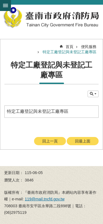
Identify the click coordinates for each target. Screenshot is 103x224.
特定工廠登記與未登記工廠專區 (69, 52)
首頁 (69, 46)
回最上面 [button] (82, 141)
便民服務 (88, 46)
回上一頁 (50, 141)
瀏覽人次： (13, 180)
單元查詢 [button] (93, 94)
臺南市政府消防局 (51, 17)
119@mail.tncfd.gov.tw (45, 199)
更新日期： (13, 172)
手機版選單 (5, 5)
